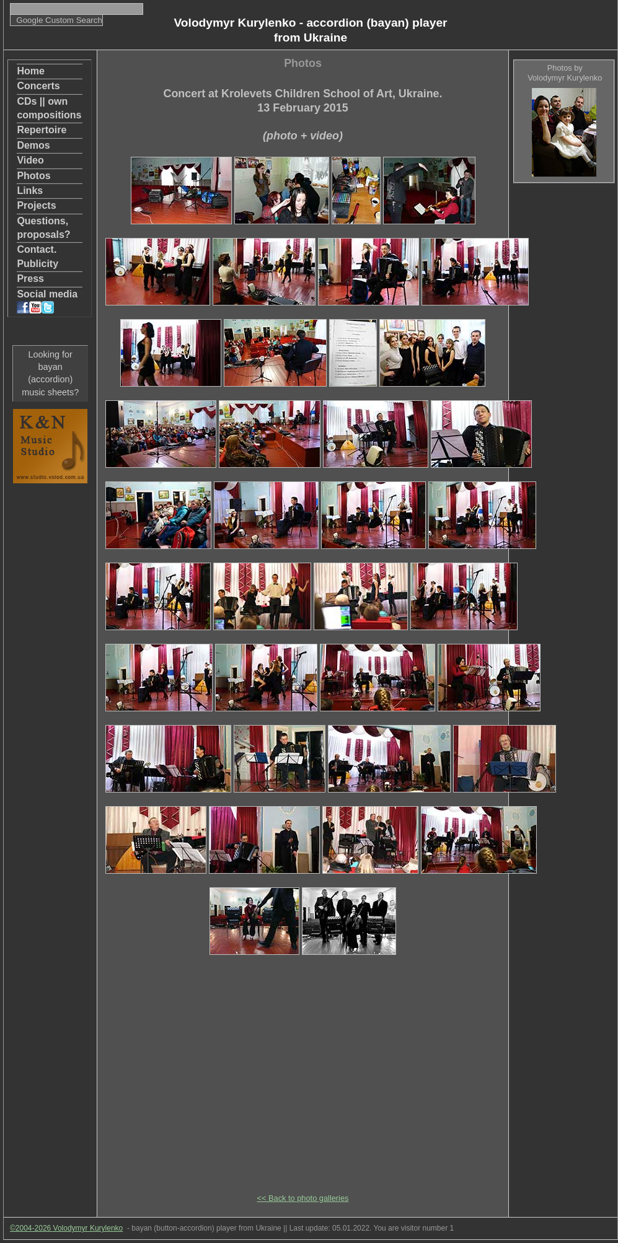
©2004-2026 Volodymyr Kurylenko (66, 1228)
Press (30, 278)
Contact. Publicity (37, 256)
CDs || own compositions (49, 108)
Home (30, 71)
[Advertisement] (563, 378)
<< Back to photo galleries (303, 1198)
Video (30, 160)
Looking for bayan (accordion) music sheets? (50, 373)
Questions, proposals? (43, 228)
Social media (47, 301)
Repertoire (41, 130)
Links (30, 190)
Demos (33, 145)
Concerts (38, 86)
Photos (33, 175)
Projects (36, 205)
